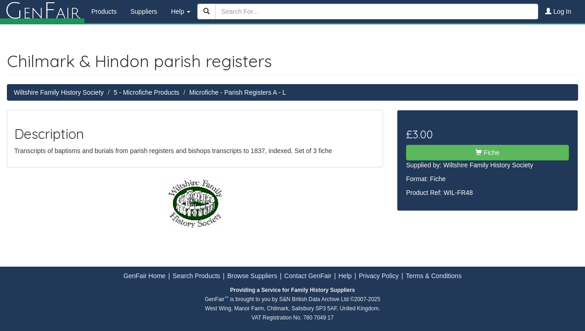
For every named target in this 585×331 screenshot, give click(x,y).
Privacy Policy (379, 276)
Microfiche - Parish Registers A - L (237, 92)
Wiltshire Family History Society (59, 92)
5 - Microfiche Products (146, 92)
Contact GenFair (308, 276)
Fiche (487, 152)
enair (42, 11)
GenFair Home (144, 276)
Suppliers (143, 11)
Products (104, 11)
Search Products (196, 276)
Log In (558, 11)
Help (345, 276)
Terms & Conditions (434, 276)
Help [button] (181, 11)
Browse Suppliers (252, 276)
